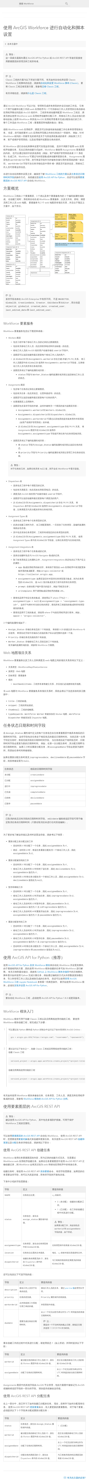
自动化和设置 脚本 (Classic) (59, 83)
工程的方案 (56, 173)
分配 (14, 1141)
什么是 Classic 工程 (36, 93)
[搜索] (67, 3)
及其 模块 (29, 964)
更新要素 (34, 1407)
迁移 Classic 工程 (50, 86)
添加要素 (44, 1170)
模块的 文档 (45, 1097)
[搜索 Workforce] (42, 3)
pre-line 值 (70, 1288)
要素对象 (23, 1138)
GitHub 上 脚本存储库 (53, 970)
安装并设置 (30, 984)
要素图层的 (26, 1134)
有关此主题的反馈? (76, 1479)
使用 (52, 177)
